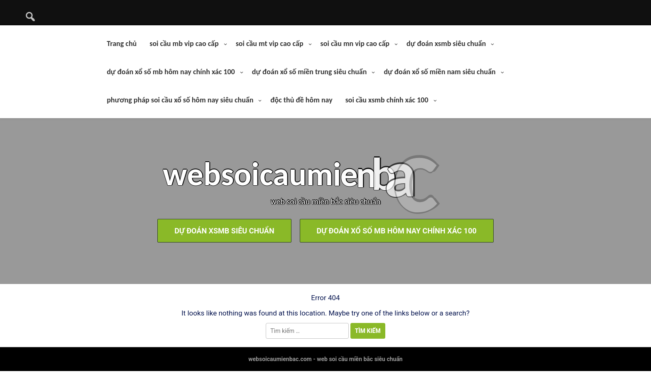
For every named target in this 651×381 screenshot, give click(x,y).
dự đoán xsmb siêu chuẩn (446, 43)
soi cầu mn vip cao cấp (355, 43)
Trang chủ (122, 43)
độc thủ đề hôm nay (301, 99)
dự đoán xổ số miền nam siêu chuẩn (439, 71)
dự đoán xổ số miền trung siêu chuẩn (309, 71)
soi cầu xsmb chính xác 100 (386, 99)
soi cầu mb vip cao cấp (183, 43)
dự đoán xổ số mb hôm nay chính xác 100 (171, 71)
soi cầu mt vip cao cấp (269, 43)
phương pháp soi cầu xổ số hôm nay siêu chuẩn (180, 99)
